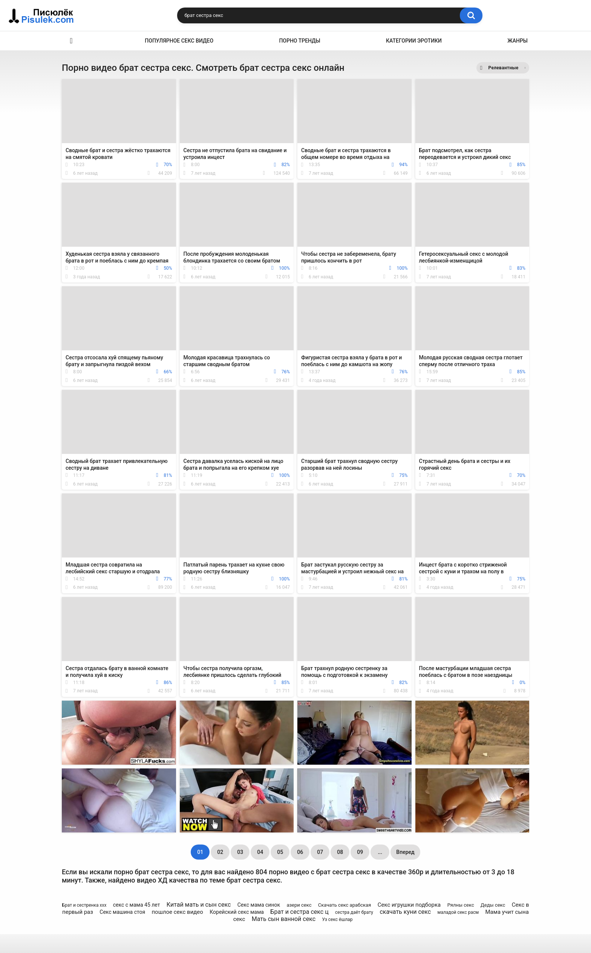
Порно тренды (299, 41)
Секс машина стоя (122, 912)
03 (240, 852)
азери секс (298, 905)
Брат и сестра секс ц (299, 911)
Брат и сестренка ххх (84, 905)
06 (300, 852)
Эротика (71, 40)
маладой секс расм (458, 912)
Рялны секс (460, 905)
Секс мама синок (258, 905)
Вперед (405, 852)
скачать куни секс (405, 911)
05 (280, 852)
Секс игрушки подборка (409, 904)
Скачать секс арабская (344, 905)
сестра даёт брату (354, 912)
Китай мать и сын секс (199, 904)
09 (360, 852)
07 (320, 852)
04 (260, 852)
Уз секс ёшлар (337, 919)
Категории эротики (414, 41)
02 (220, 852)
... (380, 852)
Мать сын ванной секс (283, 918)
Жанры (517, 41)
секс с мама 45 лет (136, 905)
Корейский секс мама (237, 912)
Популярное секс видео (179, 41)
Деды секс (493, 905)
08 (340, 852)
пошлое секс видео (177, 912)
